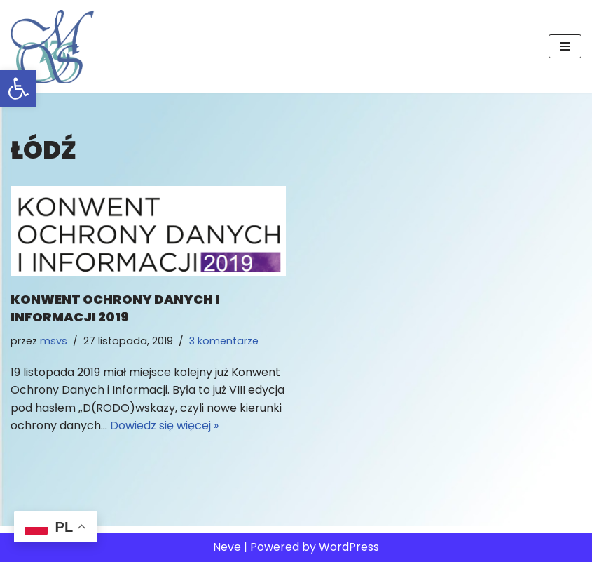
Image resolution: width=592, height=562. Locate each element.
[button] (18, 88)
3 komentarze (224, 341)
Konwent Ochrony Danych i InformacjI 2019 (115, 308)
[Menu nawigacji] (565, 46)
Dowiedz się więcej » (164, 425)
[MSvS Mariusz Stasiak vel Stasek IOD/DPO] (53, 46)
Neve (227, 547)
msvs (53, 341)
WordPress (349, 547)
